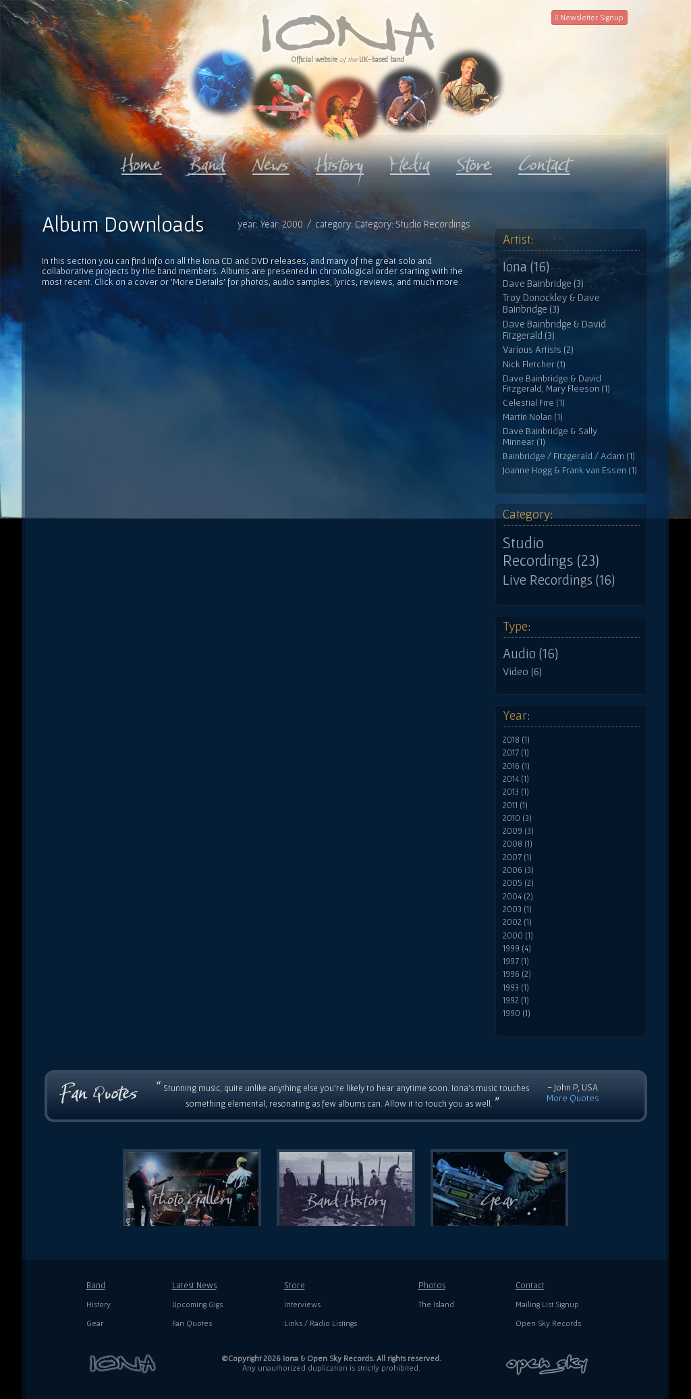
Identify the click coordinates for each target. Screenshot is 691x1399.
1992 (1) (516, 1000)
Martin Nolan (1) (533, 417)
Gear (94, 1323)
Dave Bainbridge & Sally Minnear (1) (550, 436)
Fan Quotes (192, 1323)
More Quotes (573, 1097)
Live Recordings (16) (559, 580)
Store (294, 1285)
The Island (436, 1304)
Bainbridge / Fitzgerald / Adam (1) (569, 456)
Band (95, 1285)
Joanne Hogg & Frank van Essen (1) (570, 470)
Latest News (194, 1285)
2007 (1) (517, 857)
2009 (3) (518, 831)
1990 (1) (516, 1013)
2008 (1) (517, 844)
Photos (431, 1285)
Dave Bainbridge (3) (543, 283)
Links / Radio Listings (320, 1323)
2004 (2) (518, 896)
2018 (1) (516, 740)
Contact (530, 1285)
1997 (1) (516, 961)
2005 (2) (518, 883)
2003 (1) (517, 909)
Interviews (302, 1304)
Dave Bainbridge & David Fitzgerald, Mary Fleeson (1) (556, 383)
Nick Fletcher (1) (534, 364)
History (98, 1304)
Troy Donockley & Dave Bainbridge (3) (551, 303)
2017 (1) (516, 753)
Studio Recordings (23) (551, 551)
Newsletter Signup (589, 17)
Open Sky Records (548, 1323)
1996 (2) (517, 974)
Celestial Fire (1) (534, 403)
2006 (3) (518, 870)
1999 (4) (517, 948)
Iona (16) (526, 266)
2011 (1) (515, 805)
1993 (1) (516, 988)
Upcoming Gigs (197, 1304)
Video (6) (522, 671)
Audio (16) (530, 653)
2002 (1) (517, 922)
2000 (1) (518, 936)
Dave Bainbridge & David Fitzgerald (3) (554, 330)
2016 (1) (516, 766)
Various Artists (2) (538, 349)
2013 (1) (516, 792)
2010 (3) (517, 818)
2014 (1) (516, 779)
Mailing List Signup (547, 1304)
